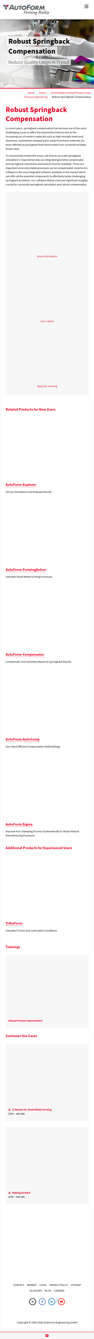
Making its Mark (21, 1192)
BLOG (48, 1290)
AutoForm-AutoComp (22, 739)
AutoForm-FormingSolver (26, 569)
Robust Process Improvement (25, 1020)
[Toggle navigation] (86, 6)
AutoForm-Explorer (21, 484)
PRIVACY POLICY (59, 1285)
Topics (42, 92)
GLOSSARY (36, 1290)
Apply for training (47, 386)
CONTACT (18, 1285)
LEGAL (43, 1285)
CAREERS (59, 1290)
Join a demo (47, 321)
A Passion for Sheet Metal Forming (31, 1109)
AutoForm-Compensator (25, 654)
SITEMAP (76, 1285)
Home (31, 92)
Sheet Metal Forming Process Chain (71, 92)
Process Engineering (36, 97)
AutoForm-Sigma (19, 824)
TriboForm (14, 923)
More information (47, 256)
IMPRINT (32, 1285)
